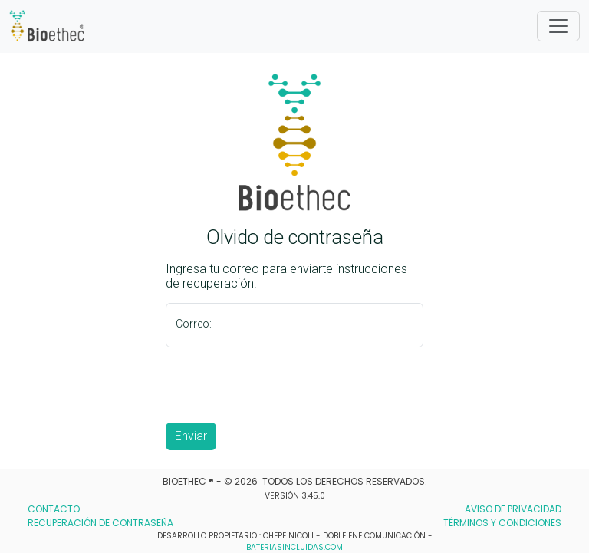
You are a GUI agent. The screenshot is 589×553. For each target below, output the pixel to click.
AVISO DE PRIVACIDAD (513, 508)
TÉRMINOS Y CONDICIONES (502, 522)
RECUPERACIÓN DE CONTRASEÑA (100, 522)
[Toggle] (558, 26)
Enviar (191, 436)
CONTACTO (54, 508)
